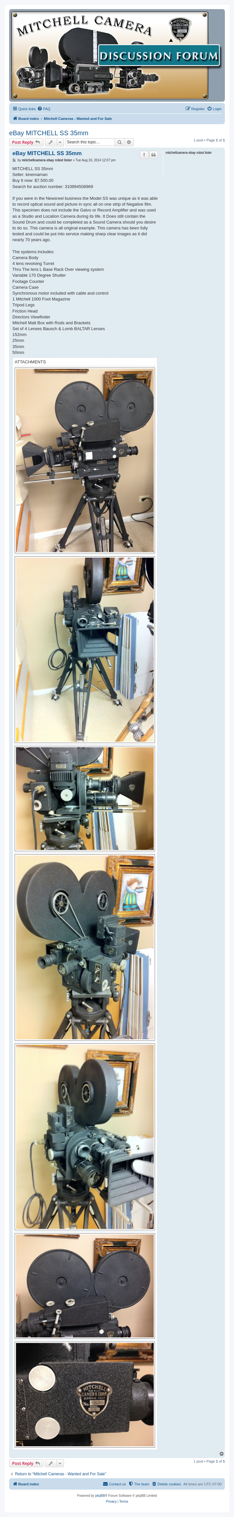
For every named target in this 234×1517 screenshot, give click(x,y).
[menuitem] (43, 109)
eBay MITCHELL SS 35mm (48, 133)
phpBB (100, 1495)
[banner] (117, 55)
